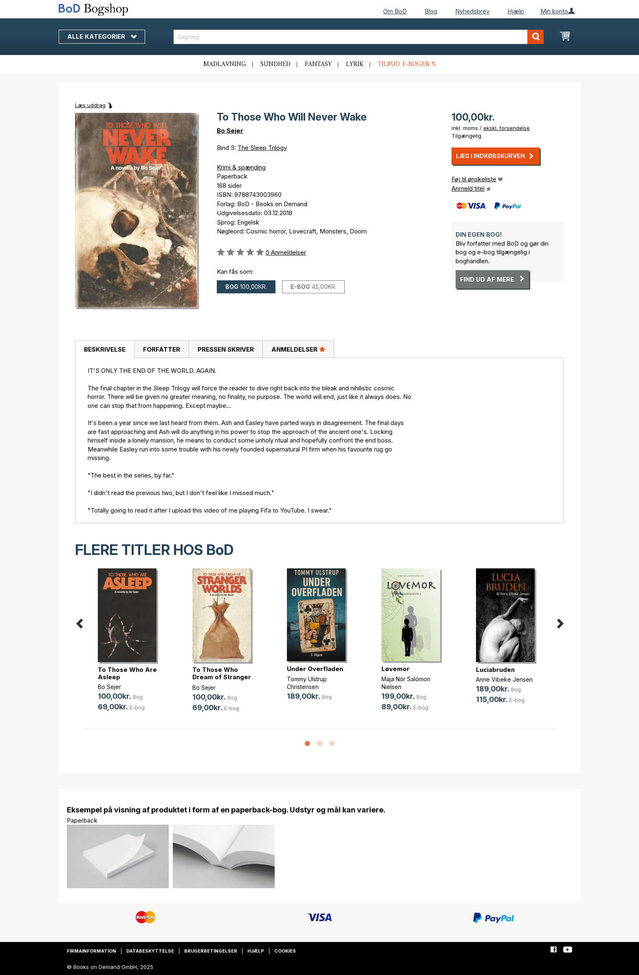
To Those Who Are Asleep (127, 673)
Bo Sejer (230, 130)
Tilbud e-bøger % (407, 64)
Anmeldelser (298, 349)
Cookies (285, 951)
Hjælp (515, 11)
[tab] (104, 350)
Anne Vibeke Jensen (504, 679)
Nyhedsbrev (472, 11)
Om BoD (395, 11)
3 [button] (332, 744)
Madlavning (224, 64)
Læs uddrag (90, 105)
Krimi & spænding (241, 167)
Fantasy (318, 64)
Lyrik (355, 64)
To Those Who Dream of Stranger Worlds (221, 677)
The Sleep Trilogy (262, 148)
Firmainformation (91, 951)
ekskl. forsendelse (506, 128)
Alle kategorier (102, 36)
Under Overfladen (315, 669)
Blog (431, 11)
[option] (130, 646)
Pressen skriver (226, 349)
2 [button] (319, 744)
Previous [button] (79, 622)
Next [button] (560, 622)
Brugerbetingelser (210, 951)
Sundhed (275, 64)
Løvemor (395, 669)
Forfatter (161, 349)
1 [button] (307, 744)
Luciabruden (495, 669)
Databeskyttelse (150, 951)
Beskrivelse (105, 349)
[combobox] (359, 37)
